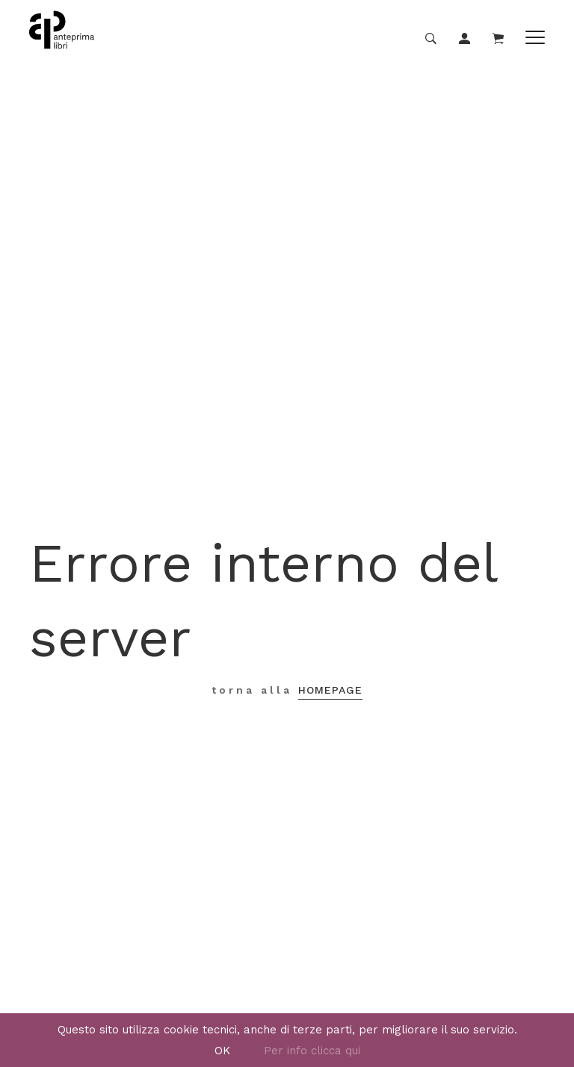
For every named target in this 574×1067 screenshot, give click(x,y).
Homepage (330, 690)
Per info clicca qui (312, 1050)
